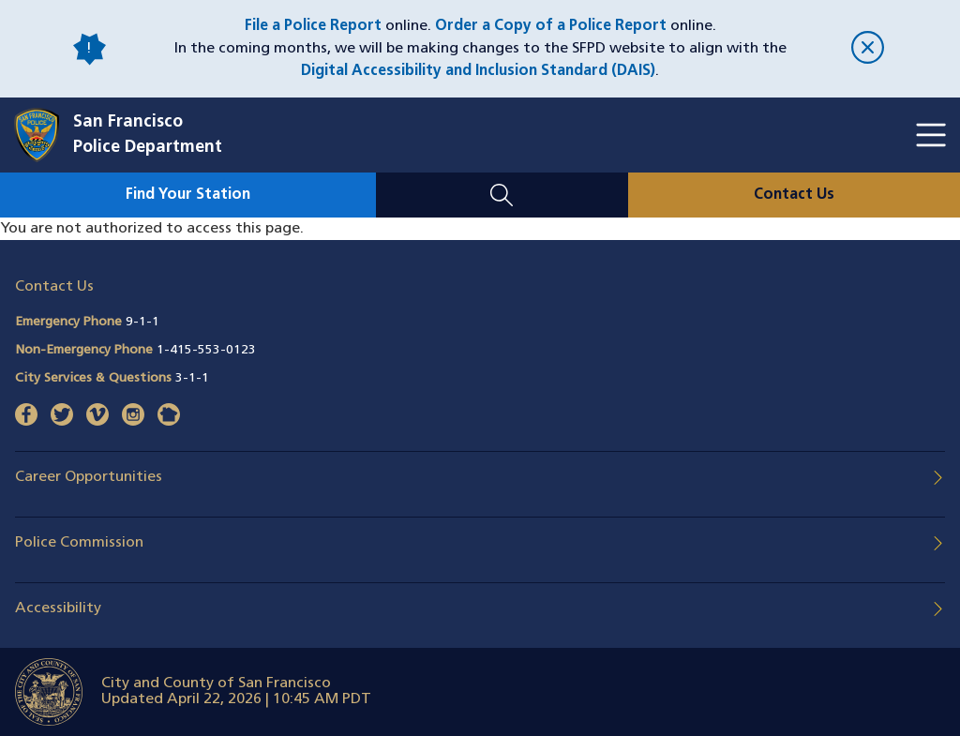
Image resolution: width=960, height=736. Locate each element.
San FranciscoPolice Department (147, 135)
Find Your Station (188, 195)
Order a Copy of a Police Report (551, 26)
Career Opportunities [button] (88, 477)
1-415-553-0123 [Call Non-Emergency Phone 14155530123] (206, 350)
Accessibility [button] (58, 608)
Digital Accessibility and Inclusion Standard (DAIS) (478, 71)
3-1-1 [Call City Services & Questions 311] (192, 378)
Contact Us (794, 195)
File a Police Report (313, 26)
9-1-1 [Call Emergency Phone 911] (142, 322)
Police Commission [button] (79, 542)
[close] (867, 49)
